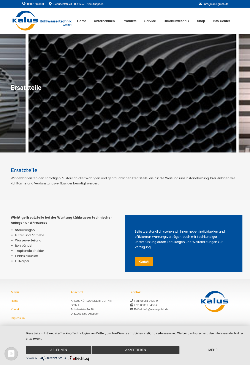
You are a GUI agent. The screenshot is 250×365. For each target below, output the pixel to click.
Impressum (18, 318)
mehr (212, 350)
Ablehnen (58, 350)
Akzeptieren (135, 350)
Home (14, 300)
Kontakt (15, 309)
